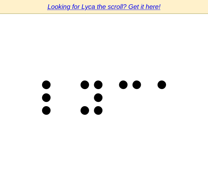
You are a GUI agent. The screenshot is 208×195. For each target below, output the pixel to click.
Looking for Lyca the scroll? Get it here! (103, 6)
